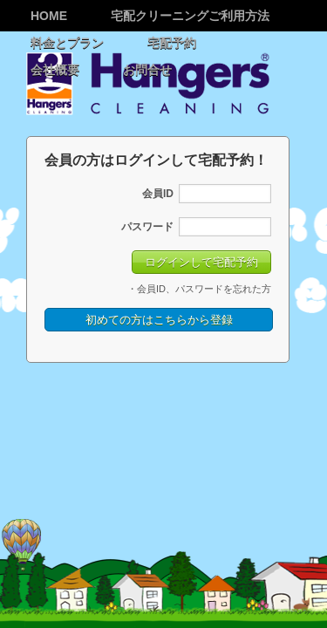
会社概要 (55, 70)
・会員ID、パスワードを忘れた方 (199, 298)
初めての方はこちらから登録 (159, 329)
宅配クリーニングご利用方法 (190, 16)
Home (49, 16)
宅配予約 (171, 43)
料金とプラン (67, 43)
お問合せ (147, 70)
